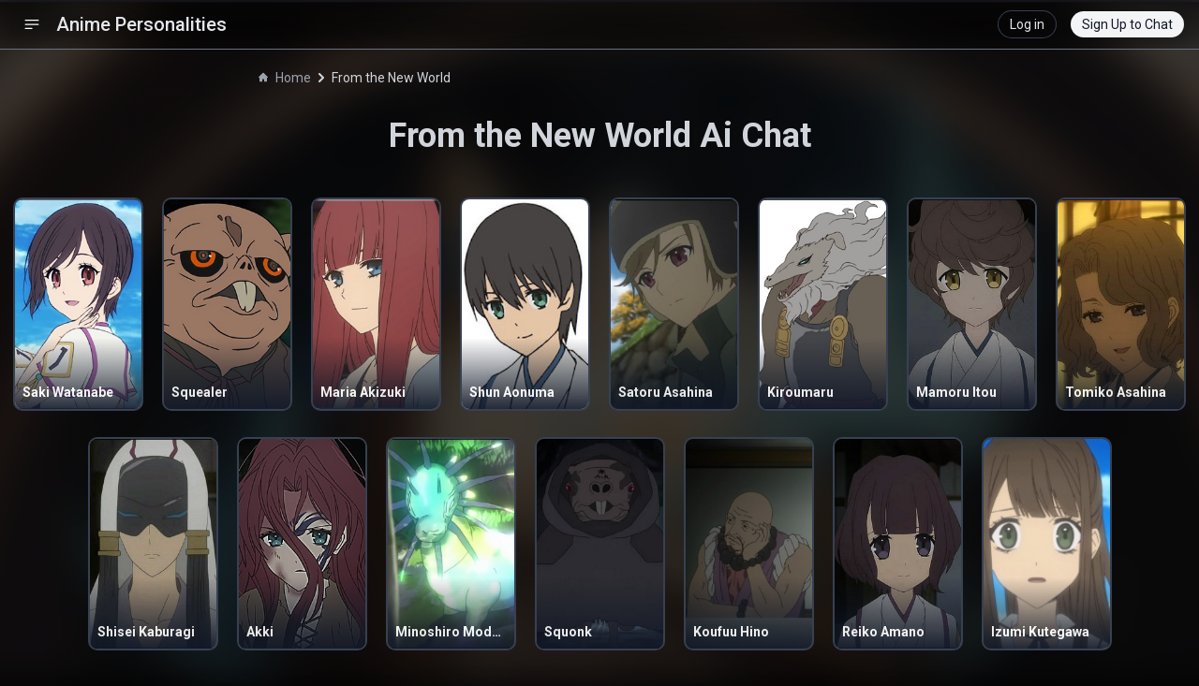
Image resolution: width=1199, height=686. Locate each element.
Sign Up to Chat (1127, 24)
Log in (1027, 24)
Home (285, 77)
